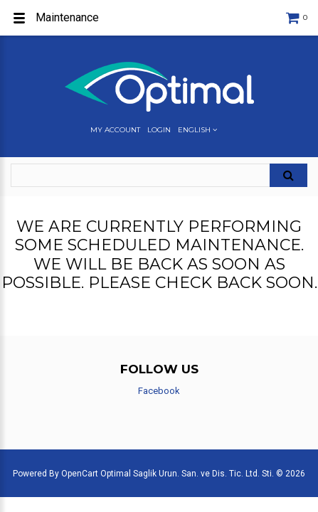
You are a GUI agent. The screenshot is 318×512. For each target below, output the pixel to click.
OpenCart (79, 474)
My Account (115, 130)
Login (159, 130)
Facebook (159, 390)
